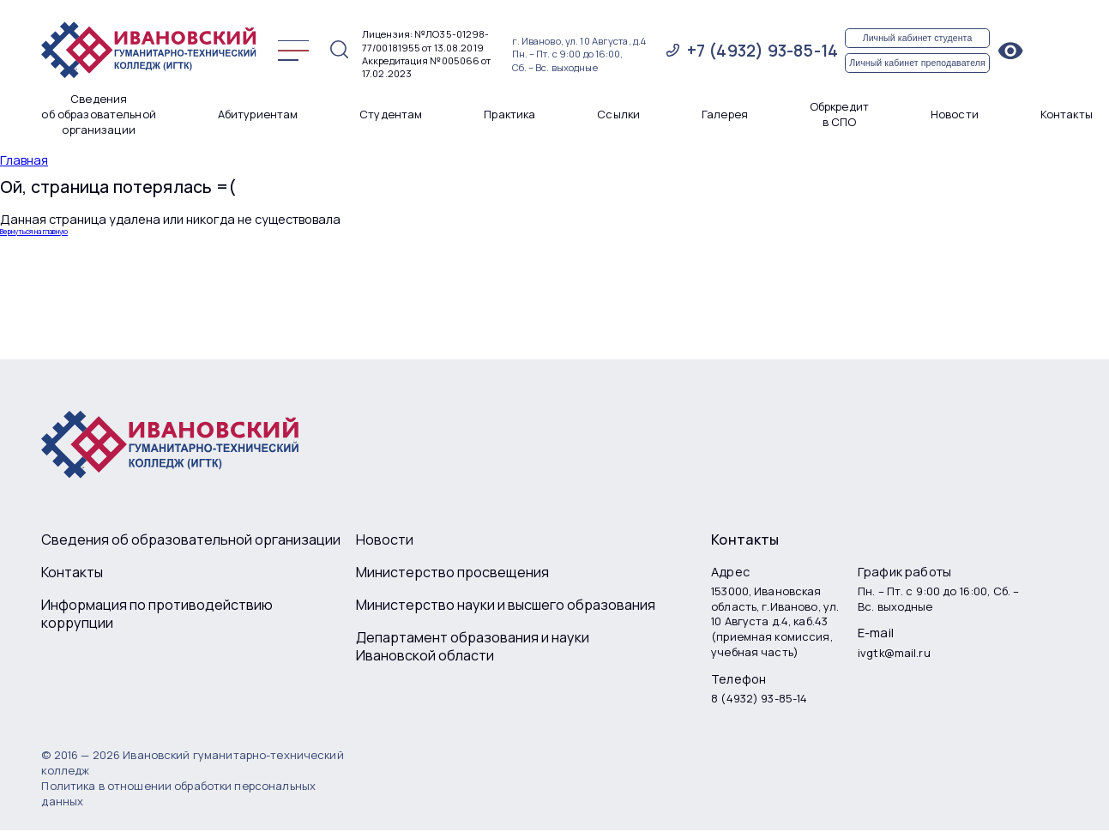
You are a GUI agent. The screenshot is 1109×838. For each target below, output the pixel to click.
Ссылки (618, 114)
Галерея (725, 114)
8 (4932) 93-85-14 (759, 698)
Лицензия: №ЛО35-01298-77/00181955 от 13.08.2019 (426, 40)
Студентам (390, 114)
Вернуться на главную (34, 231)
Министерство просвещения (452, 573)
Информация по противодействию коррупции (157, 614)
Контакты (1066, 114)
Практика (509, 114)
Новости (955, 114)
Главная (24, 160)
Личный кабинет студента (918, 38)
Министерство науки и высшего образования (505, 605)
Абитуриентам (258, 114)
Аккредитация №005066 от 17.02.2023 (426, 67)
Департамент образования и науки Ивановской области (472, 647)
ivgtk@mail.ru (894, 653)
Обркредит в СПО (839, 114)
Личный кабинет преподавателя (917, 62)
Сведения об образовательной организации (98, 114)
